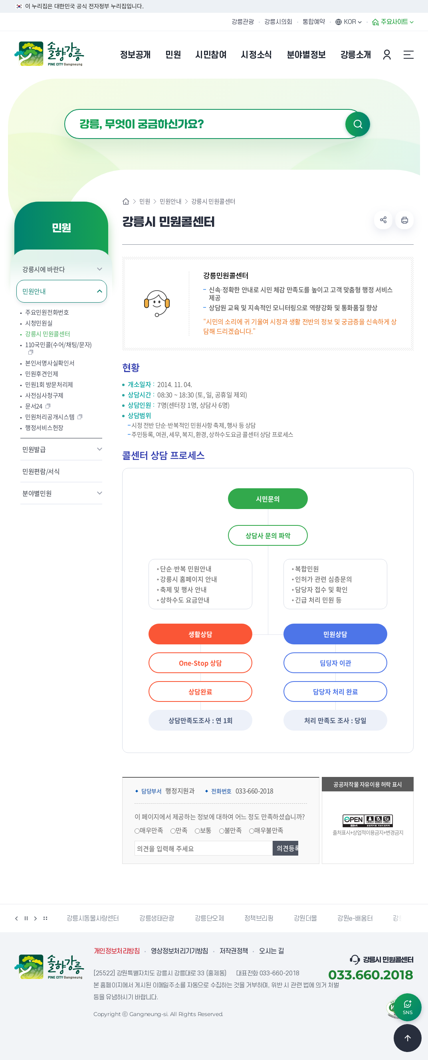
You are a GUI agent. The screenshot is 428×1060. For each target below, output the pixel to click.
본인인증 (388, 55)
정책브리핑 (258, 918)
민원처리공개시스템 (49, 417)
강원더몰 (305, 918)
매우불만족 (268, 830)
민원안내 (34, 291)
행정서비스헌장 (44, 428)
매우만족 (151, 830)
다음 (35, 918)
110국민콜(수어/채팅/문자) (58, 345)
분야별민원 (37, 493)
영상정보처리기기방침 (179, 951)
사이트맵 (408, 55)
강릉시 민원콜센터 (47, 334)
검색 (357, 124)
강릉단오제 (209, 918)
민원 (144, 201)
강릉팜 (401, 918)
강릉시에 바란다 (43, 269)
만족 (181, 830)
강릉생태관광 (156, 918)
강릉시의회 (278, 22)
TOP (408, 1038)
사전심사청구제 (44, 395)
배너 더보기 (45, 918)
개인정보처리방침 (117, 951)
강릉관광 (243, 22)
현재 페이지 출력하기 (404, 220)
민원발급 (34, 449)
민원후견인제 (41, 374)
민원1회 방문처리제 (49, 384)
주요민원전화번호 (47, 312)
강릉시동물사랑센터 (93, 918)
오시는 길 (271, 951)
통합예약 (314, 22)
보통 (206, 830)
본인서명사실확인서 (49, 363)
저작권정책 (234, 951)
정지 (26, 918)
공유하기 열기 (383, 220)
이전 (16, 918)
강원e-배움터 (355, 918)
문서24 (33, 406)
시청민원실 (39, 323)
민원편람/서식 (41, 471)
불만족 (233, 830)
